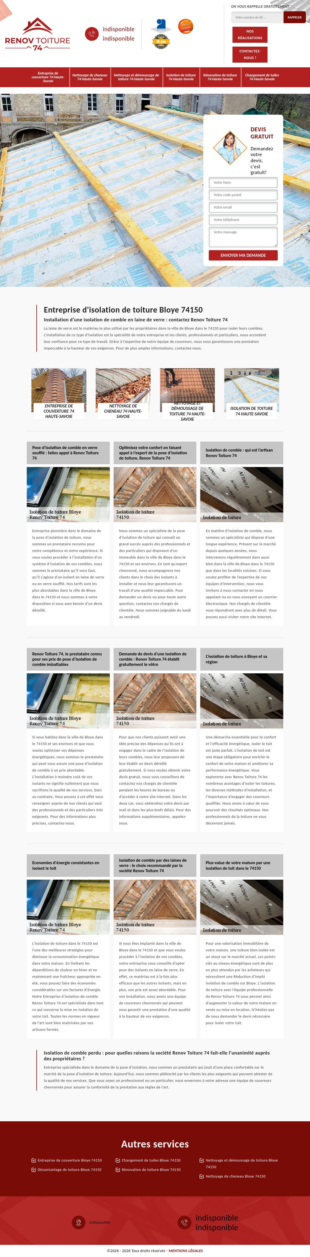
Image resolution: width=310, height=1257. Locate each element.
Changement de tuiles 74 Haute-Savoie (262, 77)
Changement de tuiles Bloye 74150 (151, 1160)
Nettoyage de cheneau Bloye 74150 (236, 1176)
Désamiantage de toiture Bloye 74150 (69, 1169)
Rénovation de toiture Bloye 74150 (151, 1169)
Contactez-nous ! (250, 54)
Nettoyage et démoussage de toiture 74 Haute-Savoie (136, 77)
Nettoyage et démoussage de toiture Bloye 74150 (242, 1163)
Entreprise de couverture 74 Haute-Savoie (48, 77)
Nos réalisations (250, 34)
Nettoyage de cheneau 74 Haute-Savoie (89, 77)
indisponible (119, 29)
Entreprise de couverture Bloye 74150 (70, 1160)
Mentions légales (186, 1250)
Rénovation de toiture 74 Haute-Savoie (220, 77)
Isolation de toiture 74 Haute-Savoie (181, 77)
